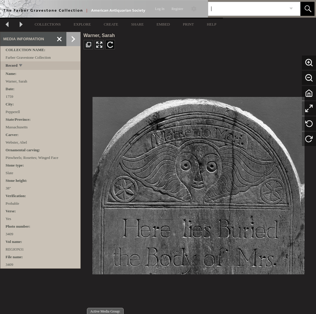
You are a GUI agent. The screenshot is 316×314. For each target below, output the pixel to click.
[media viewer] (198, 184)
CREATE (111, 24)
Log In (159, 9)
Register (177, 9)
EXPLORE (82, 24)
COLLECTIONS (48, 24)
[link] (291, 8)
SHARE (137, 24)
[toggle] (21, 66)
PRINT (188, 24)
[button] (307, 9)
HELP (211, 24)
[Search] (247, 9)
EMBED (163, 24)
